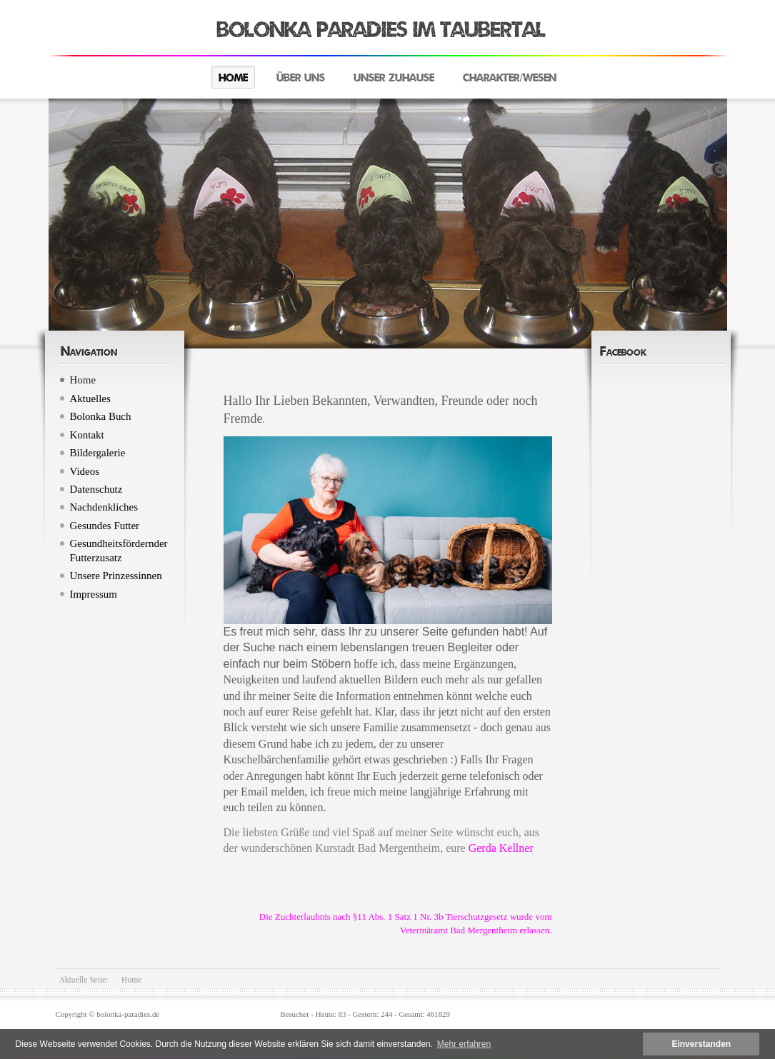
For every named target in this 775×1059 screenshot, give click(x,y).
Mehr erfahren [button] (464, 1044)
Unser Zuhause (394, 77)
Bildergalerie (98, 452)
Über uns (300, 77)
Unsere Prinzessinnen (116, 575)
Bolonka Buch (100, 416)
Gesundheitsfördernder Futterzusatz (119, 550)
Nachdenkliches (104, 507)
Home (233, 77)
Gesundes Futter (105, 525)
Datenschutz (96, 489)
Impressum (93, 594)
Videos (84, 471)
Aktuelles (90, 398)
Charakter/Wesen (509, 77)
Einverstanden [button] (701, 1044)
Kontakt (87, 435)
